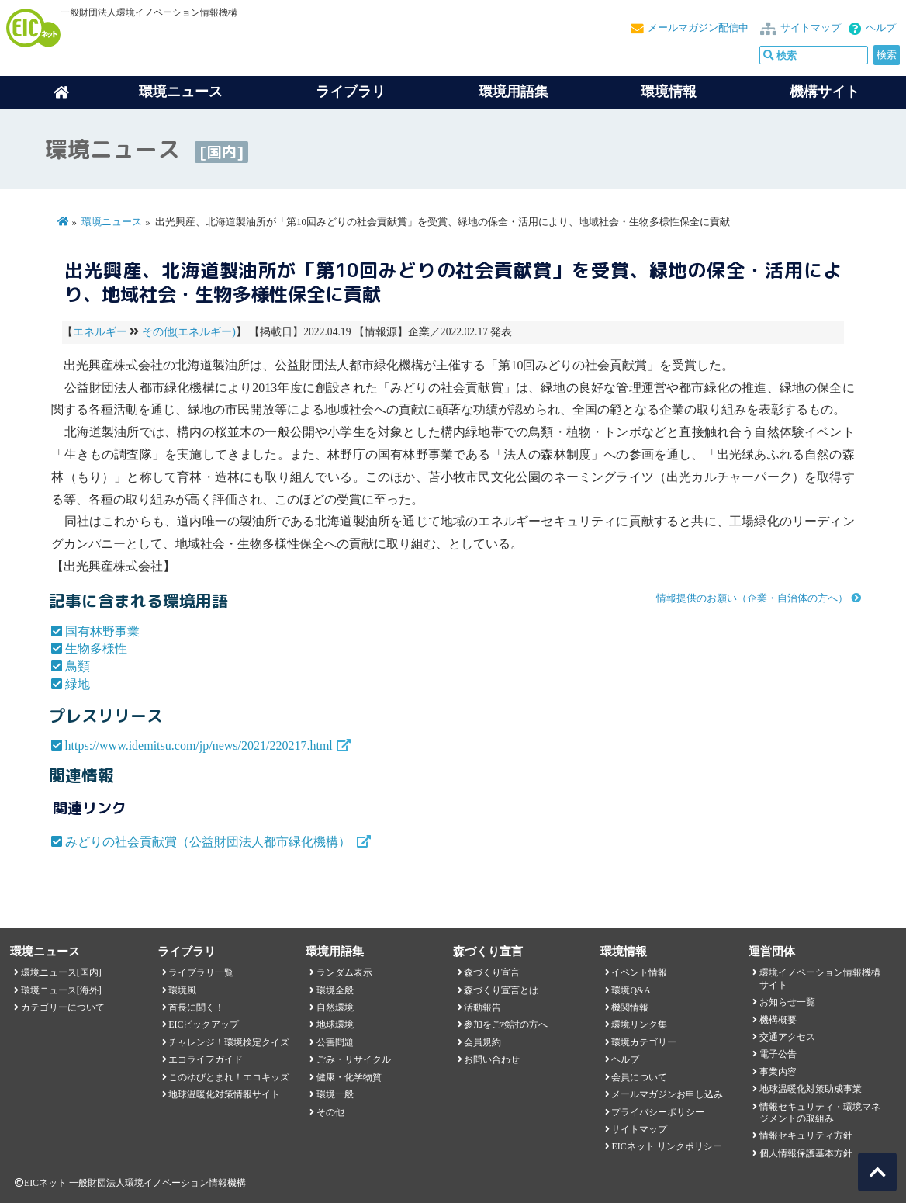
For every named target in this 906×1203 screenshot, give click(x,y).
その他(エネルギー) (189, 332)
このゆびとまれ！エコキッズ (228, 1077)
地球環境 (335, 1024)
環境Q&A (630, 990)
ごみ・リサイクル (353, 1059)
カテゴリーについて (63, 1007)
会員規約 (482, 1042)
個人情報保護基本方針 (805, 1153)
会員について (639, 1077)
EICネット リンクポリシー (666, 1146)
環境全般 (335, 990)
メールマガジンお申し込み (667, 1094)
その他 (330, 1112)
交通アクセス (787, 1036)
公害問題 (335, 1042)
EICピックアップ (203, 1024)
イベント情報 (639, 972)
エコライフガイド (205, 1059)
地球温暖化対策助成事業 (810, 1088)
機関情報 (629, 1007)
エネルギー (100, 332)
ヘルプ (881, 28)
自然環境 (335, 1007)
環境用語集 (513, 91)
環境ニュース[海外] (61, 990)
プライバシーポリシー (657, 1112)
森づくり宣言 (492, 972)
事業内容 (778, 1071)
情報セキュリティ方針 (805, 1135)
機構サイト (824, 91)
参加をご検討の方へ (506, 1024)
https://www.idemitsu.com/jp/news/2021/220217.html (199, 745)
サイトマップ (810, 28)
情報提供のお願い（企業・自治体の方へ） (752, 598)
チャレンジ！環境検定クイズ (228, 1042)
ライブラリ (351, 91)
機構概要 (778, 1019)
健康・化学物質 (349, 1077)
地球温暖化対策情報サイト (224, 1094)
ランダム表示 (344, 972)
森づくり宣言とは (501, 990)
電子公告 (778, 1054)
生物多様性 (96, 648)
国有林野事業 (102, 631)
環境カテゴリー (643, 1042)
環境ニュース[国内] (61, 972)
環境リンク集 (639, 1024)
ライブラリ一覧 (200, 972)
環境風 (182, 990)
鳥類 (77, 666)
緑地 (77, 684)
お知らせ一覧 (787, 1002)
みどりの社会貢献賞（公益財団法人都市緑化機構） (209, 841)
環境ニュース (111, 222)
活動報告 (482, 1007)
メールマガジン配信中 (698, 28)
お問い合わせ (492, 1059)
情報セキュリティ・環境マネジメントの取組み (819, 1112)
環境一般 (335, 1094)
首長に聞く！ (196, 1007)
